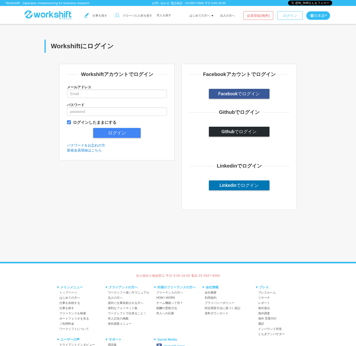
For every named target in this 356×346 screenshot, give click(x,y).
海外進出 (264, 308)
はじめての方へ (201, 15)
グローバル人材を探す (133, 15)
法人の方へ (227, 15)
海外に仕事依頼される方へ (125, 303)
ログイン (290, 16)
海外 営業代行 (267, 318)
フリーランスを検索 (72, 313)
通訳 (261, 323)
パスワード (75, 105)
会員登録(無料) (258, 16)
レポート (264, 303)
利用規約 (211, 297)
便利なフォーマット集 (122, 308)
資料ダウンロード (216, 313)
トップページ (68, 292)
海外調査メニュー (120, 323)
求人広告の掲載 (118, 318)
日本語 (318, 16)
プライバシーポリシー (219, 303)
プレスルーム (267, 292)
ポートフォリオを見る (74, 318)
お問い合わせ (161, 3)
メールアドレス (79, 87)
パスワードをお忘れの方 (86, 145)
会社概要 (211, 292)
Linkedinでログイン (239, 185)
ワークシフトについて (74, 329)
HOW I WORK (165, 297)
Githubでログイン (239, 131)
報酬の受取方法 (166, 308)
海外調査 (264, 313)
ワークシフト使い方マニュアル (128, 292)
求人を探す (163, 15)
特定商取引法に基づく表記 (222, 308)
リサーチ (264, 297)
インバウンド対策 (270, 329)
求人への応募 (165, 313)
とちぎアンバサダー (271, 334)
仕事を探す (96, 15)
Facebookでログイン (239, 93)
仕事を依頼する (69, 303)
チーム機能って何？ (169, 303)
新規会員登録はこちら (84, 150)
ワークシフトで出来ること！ (127, 313)
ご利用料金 (66, 323)
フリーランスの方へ (169, 292)
